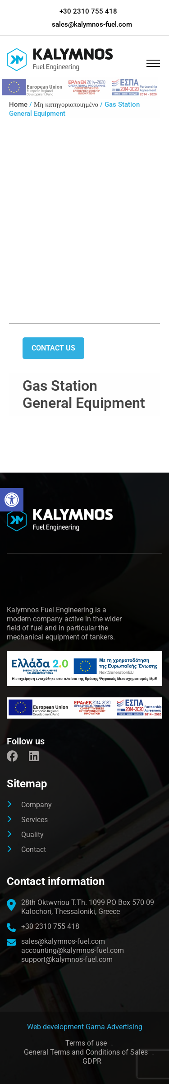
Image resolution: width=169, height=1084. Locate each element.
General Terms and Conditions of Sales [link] (86, 1052)
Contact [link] (33, 849)
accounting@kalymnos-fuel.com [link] (72, 950)
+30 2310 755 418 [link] (88, 11)
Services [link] (34, 819)
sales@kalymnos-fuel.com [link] (92, 24)
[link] (11, 499)
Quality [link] (32, 834)
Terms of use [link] (86, 1043)
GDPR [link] (91, 1061)
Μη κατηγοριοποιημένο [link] (66, 104)
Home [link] (18, 104)
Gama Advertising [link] (114, 1026)
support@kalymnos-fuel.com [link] (67, 959)
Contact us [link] (53, 348)
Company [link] (36, 804)
